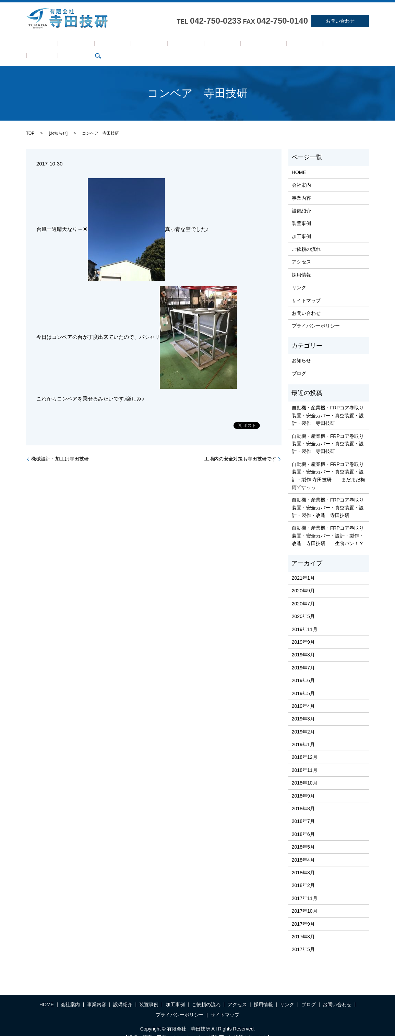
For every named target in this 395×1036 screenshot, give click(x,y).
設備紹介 (115, 45)
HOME (37, 45)
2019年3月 (303, 708)
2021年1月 (303, 567)
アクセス (232, 45)
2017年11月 (305, 887)
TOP (30, 122)
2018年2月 (303, 875)
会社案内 (61, 45)
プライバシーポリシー (316, 315)
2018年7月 (303, 811)
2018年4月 (303, 849)
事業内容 (88, 45)
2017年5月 (303, 939)
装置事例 (142, 45)
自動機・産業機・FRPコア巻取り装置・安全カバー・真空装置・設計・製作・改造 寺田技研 (328, 497)
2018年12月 (305, 747)
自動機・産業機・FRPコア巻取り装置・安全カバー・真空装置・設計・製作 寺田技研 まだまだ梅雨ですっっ (328, 465)
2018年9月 (303, 785)
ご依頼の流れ (200, 45)
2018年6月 (303, 823)
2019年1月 (303, 734)
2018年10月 (305, 772)
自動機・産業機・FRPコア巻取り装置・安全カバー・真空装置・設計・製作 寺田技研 (328, 405)
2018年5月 (303, 836)
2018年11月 (305, 759)
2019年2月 (303, 721)
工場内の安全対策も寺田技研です (240, 448)
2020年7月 (303, 593)
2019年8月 (303, 644)
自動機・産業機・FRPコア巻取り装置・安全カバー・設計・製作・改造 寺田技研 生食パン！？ (328, 525)
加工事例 (169, 45)
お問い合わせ (340, 21)
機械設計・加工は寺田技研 (60, 448)
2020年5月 (303, 605)
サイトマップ (306, 290)
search (326, 45)
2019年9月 (303, 631)
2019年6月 (303, 670)
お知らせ (58, 122)
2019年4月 (303, 695)
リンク (284, 45)
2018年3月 (303, 862)
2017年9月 (303, 913)
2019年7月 (303, 657)
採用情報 (259, 45)
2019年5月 (303, 683)
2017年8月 (303, 926)
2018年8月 (303, 798)
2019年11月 (305, 618)
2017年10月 (305, 900)
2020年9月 (303, 580)
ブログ (306, 45)
